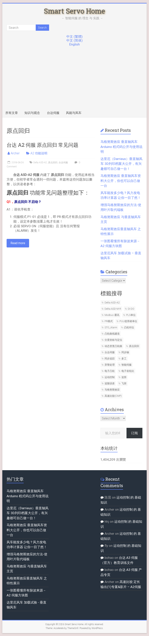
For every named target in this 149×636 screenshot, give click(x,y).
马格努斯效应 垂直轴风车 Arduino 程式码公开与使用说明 (121, 147)
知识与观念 (32, 113)
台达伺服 (53, 113)
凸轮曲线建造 (112, 333)
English (74, 44)
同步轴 (125, 352)
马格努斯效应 (112, 389)
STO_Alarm (111, 327)
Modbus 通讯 (112, 315)
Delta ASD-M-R (113, 308)
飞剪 (123, 383)
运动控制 (110, 377)
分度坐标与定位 (113, 339)
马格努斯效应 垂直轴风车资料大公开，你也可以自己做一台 (120, 181)
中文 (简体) (74, 40)
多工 (123, 358)
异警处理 (110, 364)
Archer (15, 153)
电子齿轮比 (127, 371)
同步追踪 (110, 358)
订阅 (134, 433)
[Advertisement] (74, 79)
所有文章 (11, 113)
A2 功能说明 (38, 153)
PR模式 (109, 321)
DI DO (131, 308)
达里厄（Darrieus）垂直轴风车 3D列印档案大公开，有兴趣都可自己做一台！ (121, 164)
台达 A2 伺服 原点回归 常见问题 (42, 145)
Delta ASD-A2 (40, 162)
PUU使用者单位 (128, 321)
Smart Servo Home (74, 11)
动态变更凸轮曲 (113, 346)
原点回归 (52, 162)
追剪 (123, 377)
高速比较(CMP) (113, 395)
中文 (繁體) (74, 36)
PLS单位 (131, 315)
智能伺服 (126, 364)
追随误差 (110, 383)
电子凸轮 (110, 371)
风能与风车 (73, 113)
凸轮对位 (129, 327)
